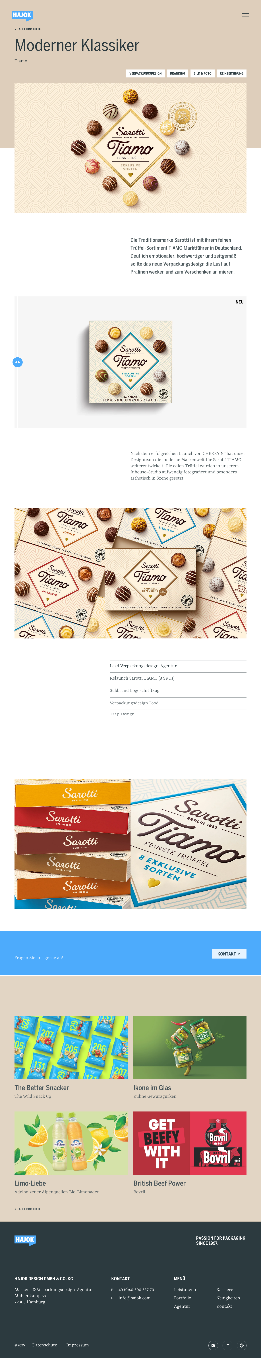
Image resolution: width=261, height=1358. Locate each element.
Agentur (182, 1306)
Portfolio (182, 1298)
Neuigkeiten (228, 1298)
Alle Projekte (27, 29)
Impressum (77, 1345)
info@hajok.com (135, 1298)
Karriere (224, 1289)
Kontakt (229, 957)
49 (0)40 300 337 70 (136, 1289)
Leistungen (185, 1289)
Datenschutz (44, 1345)
